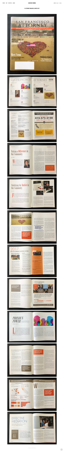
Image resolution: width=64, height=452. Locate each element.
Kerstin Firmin (32, 3)
